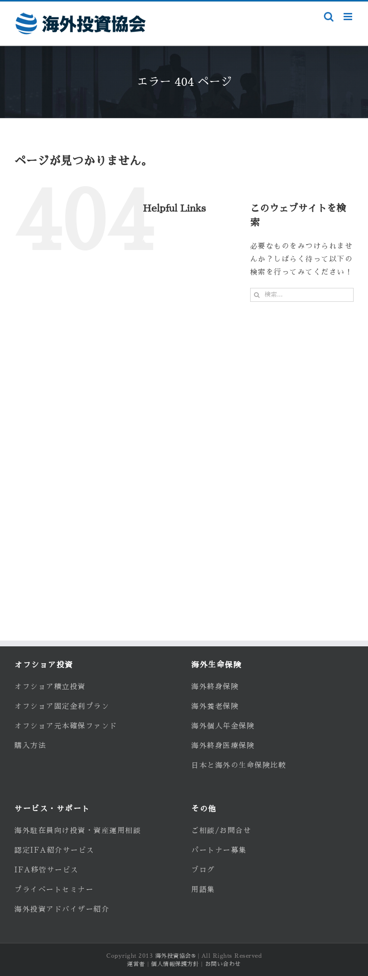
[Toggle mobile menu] (349, 17)
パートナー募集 (219, 850)
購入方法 (30, 745)
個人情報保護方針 (175, 964)
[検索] (257, 295)
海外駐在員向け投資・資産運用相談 (77, 830)
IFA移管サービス (46, 869)
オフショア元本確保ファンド (65, 725)
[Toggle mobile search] (329, 17)
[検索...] (302, 295)
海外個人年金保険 (222, 725)
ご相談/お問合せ (221, 830)
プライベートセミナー (53, 889)
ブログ (203, 869)
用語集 (203, 889)
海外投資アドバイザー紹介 (61, 909)
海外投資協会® (175, 956)
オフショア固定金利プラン (61, 706)
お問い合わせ (223, 964)
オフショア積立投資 (50, 686)
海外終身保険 (215, 686)
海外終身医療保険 (222, 745)
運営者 (136, 964)
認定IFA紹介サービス (54, 850)
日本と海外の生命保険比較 (238, 765)
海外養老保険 (215, 706)
